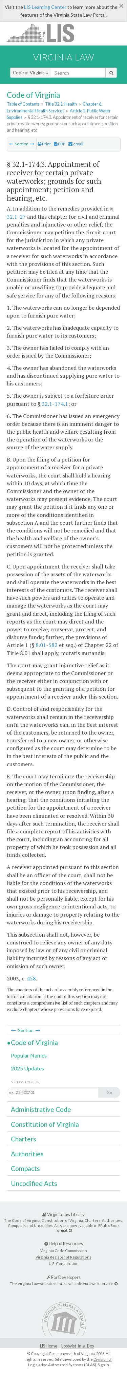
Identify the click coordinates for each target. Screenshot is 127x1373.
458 (31, 978)
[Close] (121, 5)
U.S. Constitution (64, 1263)
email (75, 143)
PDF (59, 143)
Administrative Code (41, 1109)
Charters (23, 1139)
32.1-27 (16, 216)
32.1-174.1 (55, 404)
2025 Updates (27, 1068)
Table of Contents (23, 104)
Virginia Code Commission (63, 1250)
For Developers (63, 1277)
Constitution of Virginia (45, 1124)
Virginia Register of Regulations (63, 1257)
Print (44, 143)
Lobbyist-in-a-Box (77, 1346)
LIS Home (48, 1346)
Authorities (27, 1154)
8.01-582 (47, 645)
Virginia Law (63, 57)
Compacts (25, 1168)
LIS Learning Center (45, 7)
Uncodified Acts (34, 1183)
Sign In (103, 1364)
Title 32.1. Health (61, 104)
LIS (44, 32)
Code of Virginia (30, 72)
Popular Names (29, 1055)
